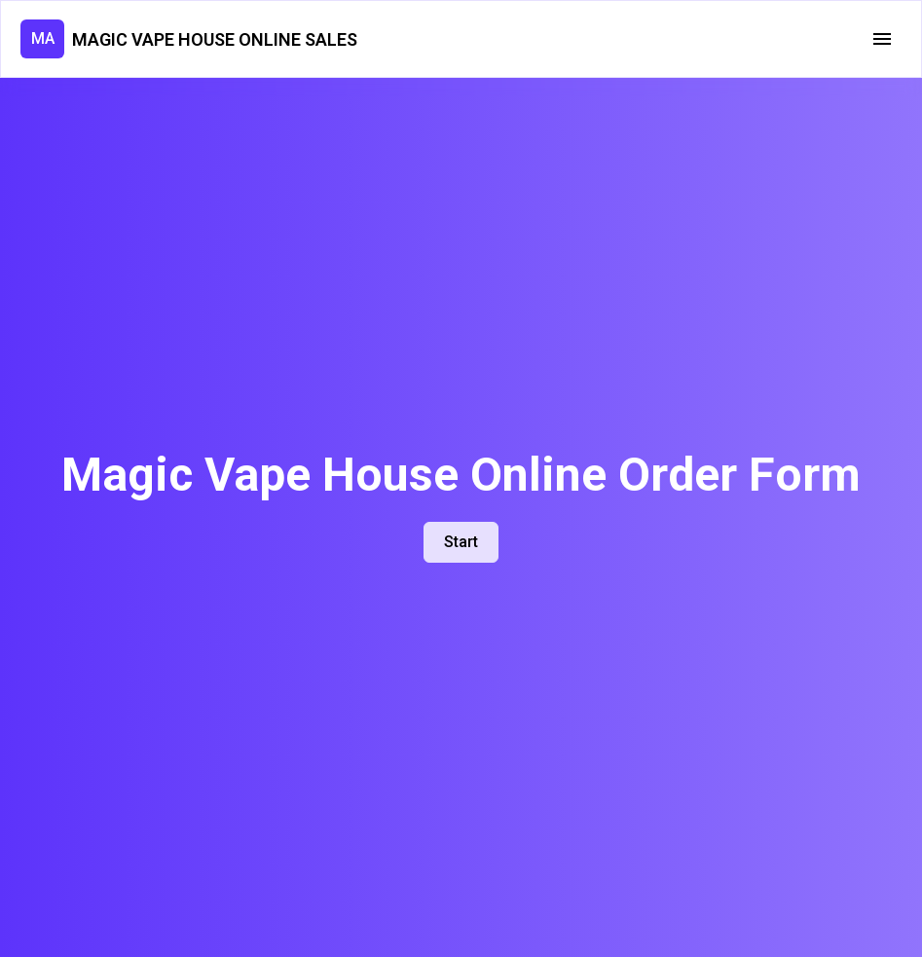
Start (461, 542)
